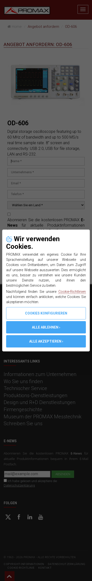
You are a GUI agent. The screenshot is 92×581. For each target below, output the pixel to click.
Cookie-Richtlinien (72, 292)
